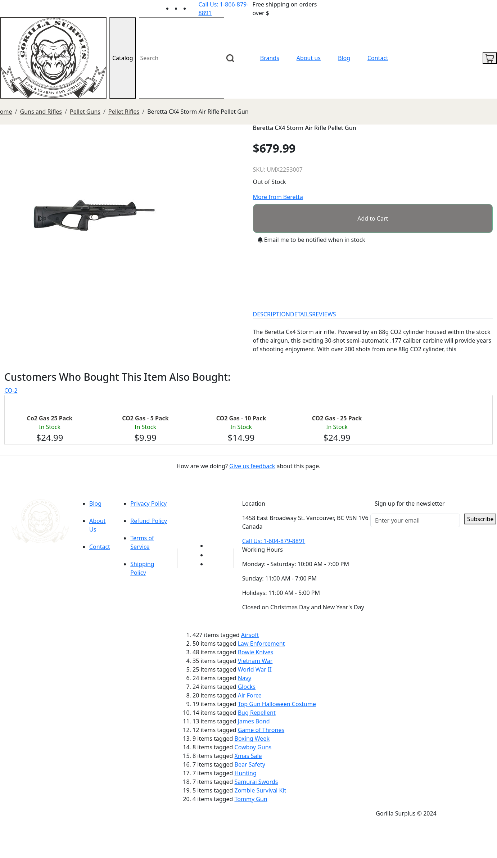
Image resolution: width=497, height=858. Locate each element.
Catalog (122, 58)
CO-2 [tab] (11, 390)
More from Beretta (278, 197)
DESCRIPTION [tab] (271, 314)
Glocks (247, 687)
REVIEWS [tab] (324, 314)
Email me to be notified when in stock (311, 240)
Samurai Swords (256, 782)
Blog (344, 58)
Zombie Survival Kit (260, 790)
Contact (377, 58)
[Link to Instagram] (194, 8)
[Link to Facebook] (211, 555)
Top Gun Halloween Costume (277, 704)
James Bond (254, 721)
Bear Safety (250, 764)
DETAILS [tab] (301, 314)
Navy (244, 678)
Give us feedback (252, 466)
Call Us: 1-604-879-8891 (273, 541)
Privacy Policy (148, 503)
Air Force (250, 695)
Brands (269, 58)
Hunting (246, 773)
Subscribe (480, 519)
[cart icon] (490, 58)
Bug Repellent (257, 713)
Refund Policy (148, 521)
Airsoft (250, 635)
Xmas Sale (248, 756)
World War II (255, 669)
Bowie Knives (255, 652)
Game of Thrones (261, 730)
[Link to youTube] (211, 546)
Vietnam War (255, 661)
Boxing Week (252, 738)
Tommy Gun (251, 799)
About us (309, 58)
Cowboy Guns (253, 747)
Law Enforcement (261, 643)
